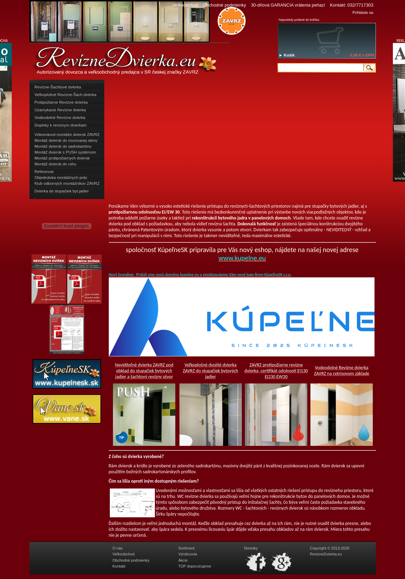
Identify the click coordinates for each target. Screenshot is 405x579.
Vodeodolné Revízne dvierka (60, 117)
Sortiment (186, 548)
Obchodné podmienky (224, 5)
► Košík (287, 55)
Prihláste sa (362, 12)
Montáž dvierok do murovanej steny (66, 140)
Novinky (251, 548)
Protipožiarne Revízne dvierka (61, 102)
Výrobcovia (187, 554)
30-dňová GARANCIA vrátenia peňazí (288, 5)
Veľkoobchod (185, 5)
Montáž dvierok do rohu (55, 164)
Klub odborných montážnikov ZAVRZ (67, 183)
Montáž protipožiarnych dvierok (62, 158)
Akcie (183, 560)
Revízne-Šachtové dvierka (58, 87)
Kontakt (119, 566)
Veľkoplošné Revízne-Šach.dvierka (66, 95)
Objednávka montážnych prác (61, 177)
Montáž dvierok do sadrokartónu (63, 146)
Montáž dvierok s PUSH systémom (65, 152)
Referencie (44, 172)
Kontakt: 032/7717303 (351, 5)
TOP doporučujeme (194, 566)
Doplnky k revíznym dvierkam (61, 125)
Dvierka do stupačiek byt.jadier (62, 191)
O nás (118, 548)
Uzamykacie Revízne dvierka (60, 110)
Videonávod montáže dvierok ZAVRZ (67, 134)
